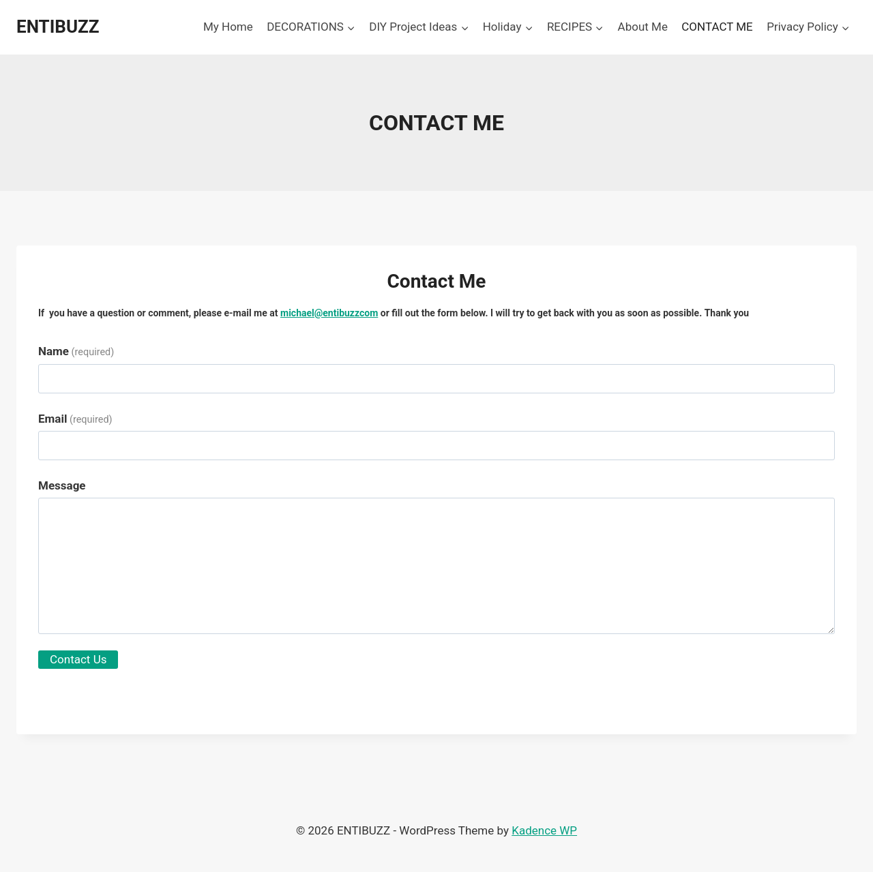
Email (75, 418)
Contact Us (78, 659)
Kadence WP (544, 830)
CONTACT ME (717, 26)
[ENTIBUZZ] (58, 26)
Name (76, 351)
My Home (228, 26)
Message (62, 485)
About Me (643, 26)
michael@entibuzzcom (329, 312)
